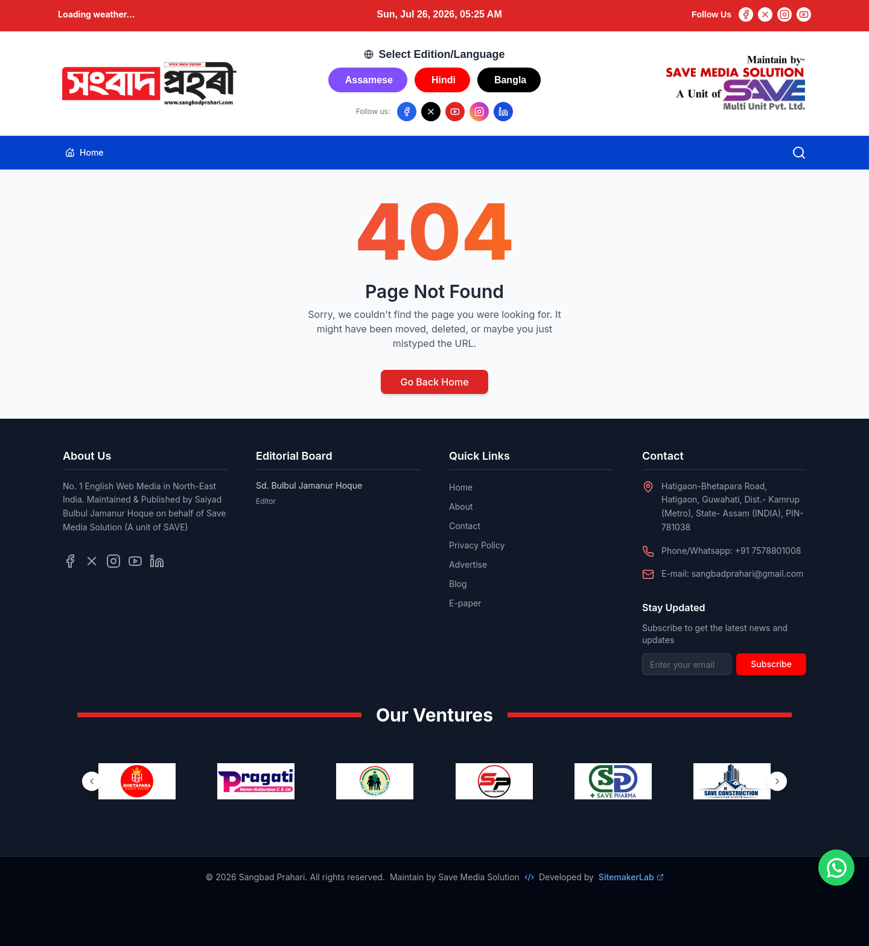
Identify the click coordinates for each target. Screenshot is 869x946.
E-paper (465, 603)
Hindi (443, 80)
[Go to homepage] (148, 84)
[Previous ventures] (91, 781)
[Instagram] (784, 14)
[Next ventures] (777, 781)
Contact (464, 526)
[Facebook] (746, 14)
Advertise (468, 564)
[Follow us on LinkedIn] (503, 111)
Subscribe (771, 664)
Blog (458, 584)
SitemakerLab (631, 877)
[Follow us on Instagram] (479, 111)
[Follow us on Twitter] (91, 561)
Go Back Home (434, 382)
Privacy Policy (477, 545)
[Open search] (799, 153)
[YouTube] (804, 14)
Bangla (510, 80)
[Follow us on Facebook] (406, 111)
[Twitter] (765, 14)
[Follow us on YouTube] (455, 111)
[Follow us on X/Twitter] (431, 111)
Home (84, 152)
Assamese (369, 80)
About (461, 506)
